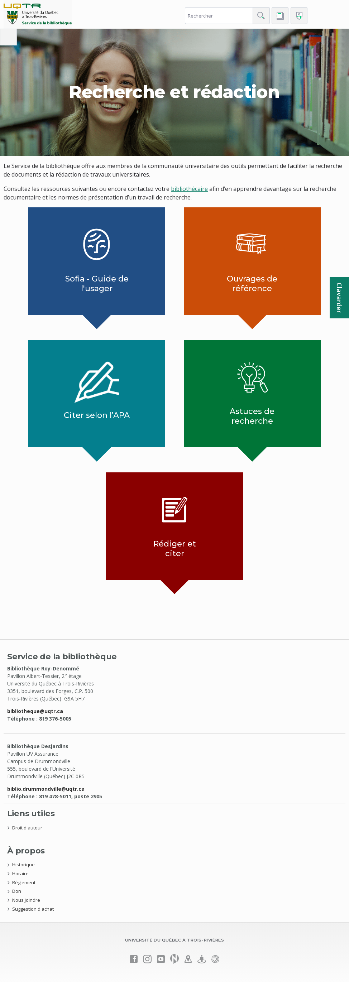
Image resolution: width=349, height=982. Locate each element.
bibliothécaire (189, 189)
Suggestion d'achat (33, 909)
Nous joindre (26, 900)
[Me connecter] (299, 15)
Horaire (20, 873)
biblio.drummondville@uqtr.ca (46, 788)
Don (16, 891)
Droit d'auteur (27, 827)
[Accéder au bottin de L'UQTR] (280, 15)
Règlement (23, 882)
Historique (23, 864)
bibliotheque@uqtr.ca (35, 711)
